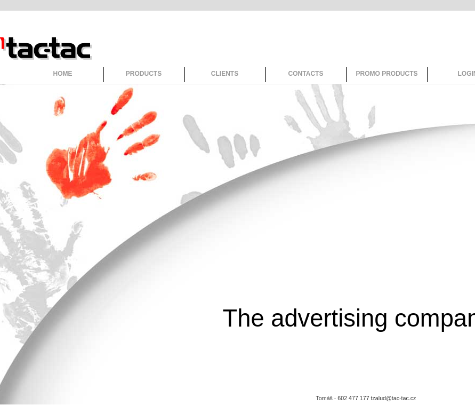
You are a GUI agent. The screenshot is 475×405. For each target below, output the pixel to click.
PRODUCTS (144, 73)
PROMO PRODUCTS (386, 73)
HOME (63, 73)
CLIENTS (224, 73)
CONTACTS (306, 73)
